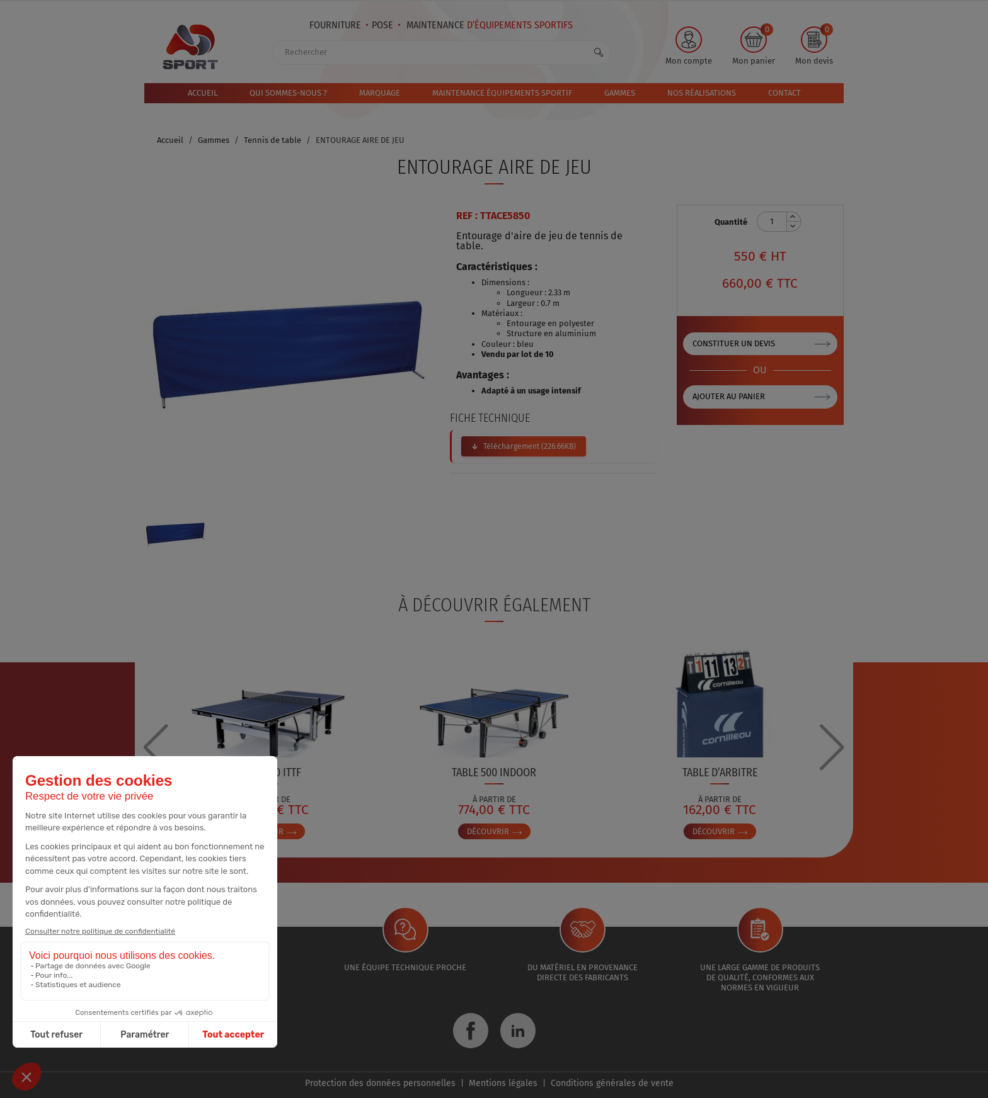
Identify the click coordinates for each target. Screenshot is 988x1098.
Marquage (379, 93)
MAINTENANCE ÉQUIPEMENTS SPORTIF (502, 93)
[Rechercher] (441, 52)
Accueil (202, 93)
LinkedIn (518, 1030)
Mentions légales (503, 1083)
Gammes (619, 93)
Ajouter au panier (728, 396)
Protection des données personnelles (380, 1083)
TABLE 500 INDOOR (494, 772)
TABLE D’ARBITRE (719, 772)
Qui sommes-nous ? (288, 93)
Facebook (470, 1030)
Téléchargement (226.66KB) (529, 446)
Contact (784, 93)
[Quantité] (772, 222)
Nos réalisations (701, 93)
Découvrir (494, 831)
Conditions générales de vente (612, 1083)
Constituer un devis (733, 343)
